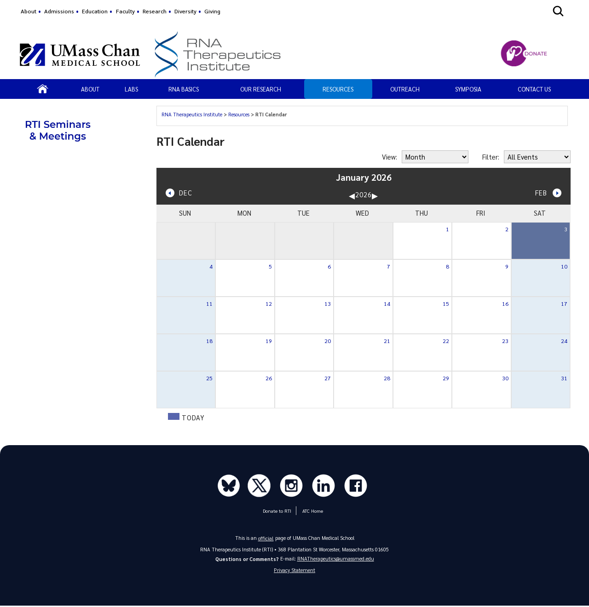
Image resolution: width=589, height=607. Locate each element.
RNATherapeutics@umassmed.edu (335, 558)
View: (389, 157)
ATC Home (311, 512)
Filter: (490, 157)
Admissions (59, 11)
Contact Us (534, 89)
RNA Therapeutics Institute (192, 114)
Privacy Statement (294, 570)
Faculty (125, 11)
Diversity (185, 11)
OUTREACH (405, 89)
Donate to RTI (276, 512)
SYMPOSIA (468, 89)
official (266, 538)
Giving (212, 11)
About (28, 11)
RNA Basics (183, 89)
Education (95, 11)
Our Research (260, 89)
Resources (338, 89)
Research (155, 11)
